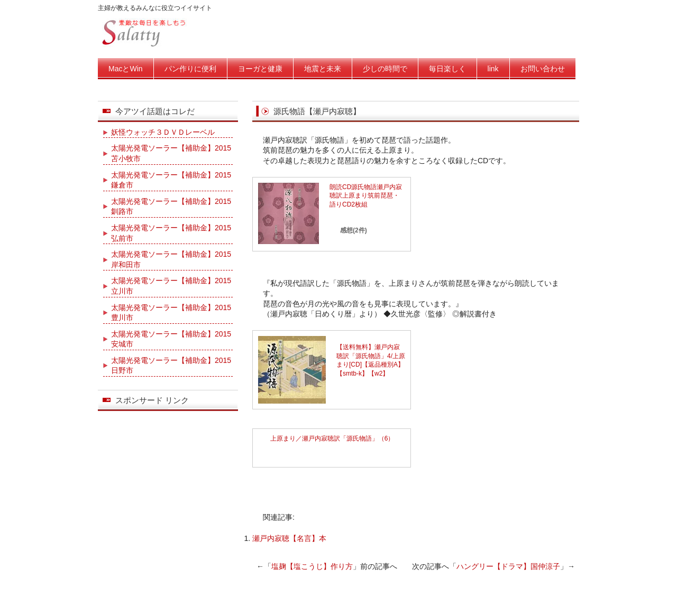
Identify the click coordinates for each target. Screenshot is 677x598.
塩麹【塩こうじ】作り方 (312, 566)
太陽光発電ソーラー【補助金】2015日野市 (171, 365)
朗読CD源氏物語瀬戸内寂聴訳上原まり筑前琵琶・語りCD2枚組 (366, 196)
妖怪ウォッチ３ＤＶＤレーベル (163, 132)
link (493, 68)
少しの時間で (385, 68)
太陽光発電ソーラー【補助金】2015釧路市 (171, 206)
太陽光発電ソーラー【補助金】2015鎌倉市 (171, 180)
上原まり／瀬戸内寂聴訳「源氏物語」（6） (332, 438)
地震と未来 (322, 68)
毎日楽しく (447, 68)
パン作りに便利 (190, 68)
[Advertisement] (386, 490)
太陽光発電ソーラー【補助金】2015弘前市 (171, 232)
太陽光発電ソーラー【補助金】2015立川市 (171, 285)
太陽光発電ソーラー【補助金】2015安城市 (171, 339)
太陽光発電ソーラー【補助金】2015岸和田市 (171, 259)
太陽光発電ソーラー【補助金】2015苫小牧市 (171, 153)
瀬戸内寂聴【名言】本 (289, 538)
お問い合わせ (542, 68)
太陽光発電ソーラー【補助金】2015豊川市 (171, 312)
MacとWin (125, 68)
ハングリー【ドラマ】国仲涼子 (508, 566)
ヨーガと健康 (260, 68)
